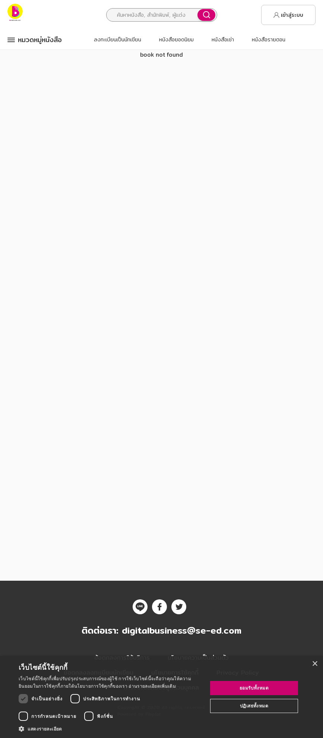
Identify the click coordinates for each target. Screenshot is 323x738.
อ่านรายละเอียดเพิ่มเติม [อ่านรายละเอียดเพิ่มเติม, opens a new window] (152, 686)
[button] (110, 728)
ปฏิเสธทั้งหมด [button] (254, 706)
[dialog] (161, 697)
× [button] (314, 664)
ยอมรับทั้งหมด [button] (254, 688)
